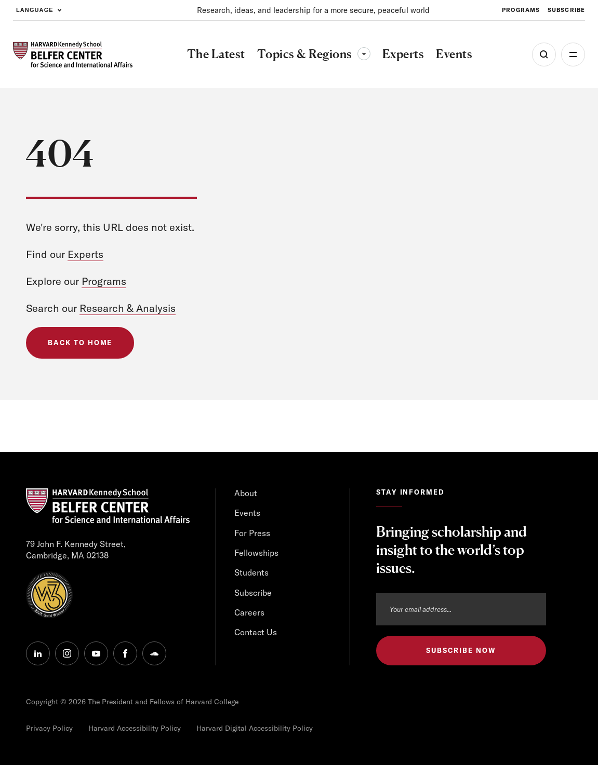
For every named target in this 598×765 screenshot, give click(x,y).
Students (251, 572)
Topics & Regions (313, 54)
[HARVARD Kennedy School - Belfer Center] (72, 54)
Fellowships (256, 553)
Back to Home (80, 342)
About (245, 493)
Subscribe (253, 593)
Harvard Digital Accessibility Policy (254, 728)
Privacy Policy (49, 728)
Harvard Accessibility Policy (134, 728)
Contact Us (255, 632)
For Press (252, 533)
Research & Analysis (127, 308)
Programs (104, 281)
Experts (85, 254)
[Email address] (461, 609)
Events (247, 513)
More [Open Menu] (573, 54)
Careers (249, 612)
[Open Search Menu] (544, 54)
